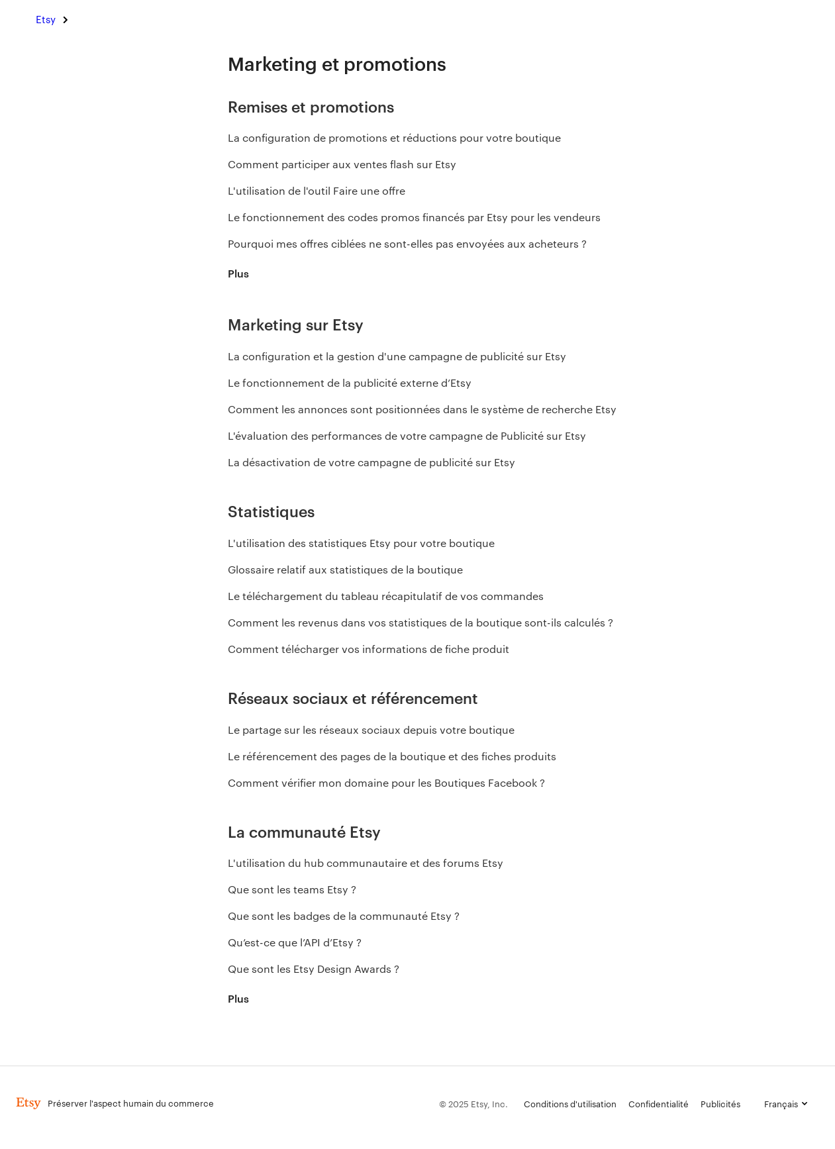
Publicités (720, 1103)
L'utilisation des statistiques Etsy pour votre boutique (361, 543)
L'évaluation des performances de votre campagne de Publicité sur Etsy (407, 435)
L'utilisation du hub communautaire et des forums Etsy (365, 863)
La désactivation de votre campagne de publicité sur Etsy (371, 462)
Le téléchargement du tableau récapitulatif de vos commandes (386, 596)
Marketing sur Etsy (296, 323)
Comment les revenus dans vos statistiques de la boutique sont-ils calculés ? (420, 622)
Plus (238, 273)
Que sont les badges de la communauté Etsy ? (344, 916)
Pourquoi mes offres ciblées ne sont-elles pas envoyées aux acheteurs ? (407, 243)
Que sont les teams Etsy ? (292, 889)
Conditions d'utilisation (570, 1103)
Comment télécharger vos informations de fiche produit (368, 649)
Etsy (46, 19)
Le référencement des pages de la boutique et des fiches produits (392, 756)
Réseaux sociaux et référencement (353, 697)
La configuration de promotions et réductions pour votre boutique (394, 137)
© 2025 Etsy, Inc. (473, 1103)
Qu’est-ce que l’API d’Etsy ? (295, 942)
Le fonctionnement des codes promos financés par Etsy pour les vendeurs (414, 217)
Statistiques (271, 510)
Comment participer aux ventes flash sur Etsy (342, 164)
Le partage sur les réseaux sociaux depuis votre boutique (371, 729)
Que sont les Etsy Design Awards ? (313, 968)
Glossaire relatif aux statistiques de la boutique (345, 569)
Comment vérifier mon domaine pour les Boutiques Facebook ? (386, 782)
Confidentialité (658, 1103)
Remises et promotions (311, 105)
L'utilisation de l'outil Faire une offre (319, 190)
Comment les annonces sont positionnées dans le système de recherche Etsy (422, 409)
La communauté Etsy (304, 831)
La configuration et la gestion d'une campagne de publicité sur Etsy (397, 356)
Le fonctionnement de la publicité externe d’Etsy (349, 382)
